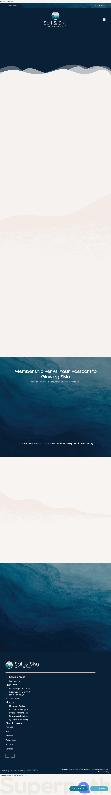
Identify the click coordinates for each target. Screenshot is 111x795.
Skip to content (6, 1)
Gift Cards (99, 789)
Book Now (100, 5)
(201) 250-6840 (16, 695)
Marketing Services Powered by (13, 771)
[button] (104, 19)
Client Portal (12, 6)
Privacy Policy (103, 772)
